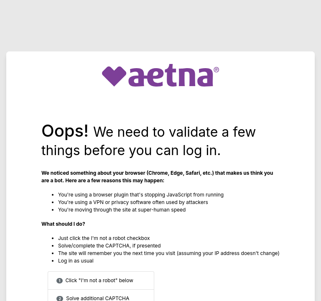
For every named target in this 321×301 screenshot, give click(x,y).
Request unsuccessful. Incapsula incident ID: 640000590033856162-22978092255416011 (160, 150)
